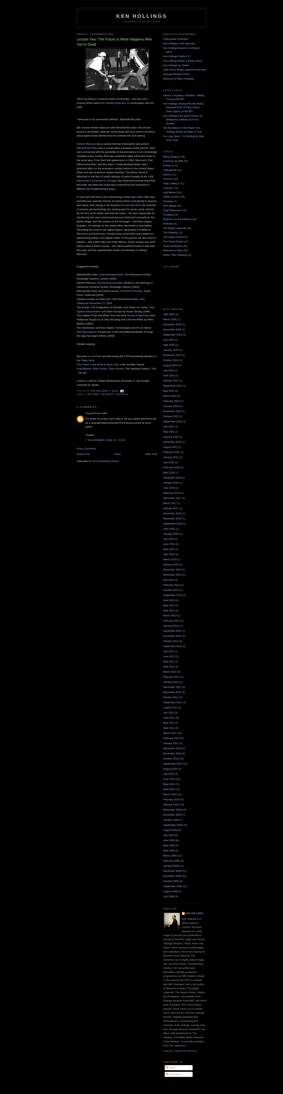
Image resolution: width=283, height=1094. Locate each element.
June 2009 (169, 840)
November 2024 (172, 355)
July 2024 (168, 370)
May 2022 (168, 431)
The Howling (170, 232)
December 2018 (172, 477)
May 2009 (168, 845)
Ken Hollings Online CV (176, 56)
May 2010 (168, 784)
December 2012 (172, 630)
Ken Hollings (141, 16)
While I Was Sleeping (175, 254)
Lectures (93, 394)
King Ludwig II (171, 183)
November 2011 (172, 692)
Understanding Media (111, 274)
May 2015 (168, 549)
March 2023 (170, 395)
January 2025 (171, 349)
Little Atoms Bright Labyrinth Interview (184, 69)
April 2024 (169, 375)
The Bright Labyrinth (114, 394)
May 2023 (168, 390)
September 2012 (172, 646)
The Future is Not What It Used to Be (98, 364)
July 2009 (168, 835)
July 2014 (168, 579)
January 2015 (171, 564)
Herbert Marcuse (86, 143)
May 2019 (168, 472)
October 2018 (171, 482)
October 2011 (171, 697)
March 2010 (170, 794)
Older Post (151, 454)
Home (117, 454)
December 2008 (172, 870)
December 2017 (172, 498)
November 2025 (172, 329)
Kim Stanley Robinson (113, 103)
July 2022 (168, 426)
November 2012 (172, 636)
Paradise (168, 201)
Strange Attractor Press (176, 74)
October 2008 (171, 881)
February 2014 (171, 584)
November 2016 (172, 518)
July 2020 (168, 462)
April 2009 (169, 850)
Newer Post (83, 454)
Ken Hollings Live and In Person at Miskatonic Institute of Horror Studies (182, 119)
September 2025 (172, 334)
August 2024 (170, 365)
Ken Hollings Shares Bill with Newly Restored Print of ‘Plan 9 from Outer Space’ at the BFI (183, 107)
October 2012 (171, 641)
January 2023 (171, 406)
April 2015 (169, 554)
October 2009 (171, 819)
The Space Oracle (173, 237)
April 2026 (169, 314)
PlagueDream (93, 413)
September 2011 (172, 702)
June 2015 (169, 544)
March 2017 (170, 503)
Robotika (168, 223)
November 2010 (172, 753)
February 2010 (171, 799)
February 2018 (171, 493)
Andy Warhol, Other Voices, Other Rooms (100, 368)
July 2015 (168, 538)
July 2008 (168, 896)
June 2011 (169, 717)
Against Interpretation (89, 311)
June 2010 (169, 779)
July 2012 (168, 651)
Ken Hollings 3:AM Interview (179, 43)
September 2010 (172, 763)
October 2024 (171, 360)
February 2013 (171, 620)
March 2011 (170, 733)
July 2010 (168, 773)
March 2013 (170, 615)
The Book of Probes (131, 291)
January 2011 (171, 743)
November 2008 (172, 876)
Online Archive (171, 196)
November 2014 (172, 574)
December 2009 (172, 809)
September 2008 (172, 886)
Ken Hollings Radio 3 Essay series (182, 60)
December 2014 (172, 569)
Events (167, 165)
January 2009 (171, 865)
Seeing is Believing (138, 315)
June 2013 (169, 600)
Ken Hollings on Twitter (176, 65)
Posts (170, 1067)
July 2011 (168, 712)
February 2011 (171, 738)
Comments (173, 1074)
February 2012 (171, 676)
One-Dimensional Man (109, 282)
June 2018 (169, 487)
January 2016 (171, 533)
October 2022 (171, 416)
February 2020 (171, 467)
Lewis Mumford (132, 205)
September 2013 (172, 595)
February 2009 (171, 860)
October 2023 (171, 380)
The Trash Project (173, 241)
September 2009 (172, 824)
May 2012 (168, 661)
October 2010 (171, 758)
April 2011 (169, 727)
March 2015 (170, 559)
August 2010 (170, 768)
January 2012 (171, 681)
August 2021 (170, 447)
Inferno (167, 174)
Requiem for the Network (177, 219)
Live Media (169, 192)
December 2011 (172, 687)
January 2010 (171, 804)
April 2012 (169, 666)
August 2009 (170, 830)
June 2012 (169, 656)
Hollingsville (170, 170)
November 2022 (172, 411)
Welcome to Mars (173, 250)
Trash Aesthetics (172, 246)
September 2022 (172, 421)
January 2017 (171, 508)
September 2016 (172, 523)
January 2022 (171, 436)
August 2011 (170, 707)
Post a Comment (86, 448)
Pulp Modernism (172, 210)
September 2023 (172, 385)
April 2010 (169, 789)
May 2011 (168, 722)
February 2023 (171, 401)
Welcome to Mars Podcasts (178, 78)
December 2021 (172, 441)
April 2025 (169, 344)
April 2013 (169, 610)
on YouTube (94, 356)
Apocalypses (89, 331)
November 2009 (172, 814)
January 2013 (171, 625)
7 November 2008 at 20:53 (105, 440)
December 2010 (172, 748)
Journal (167, 178)
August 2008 (170, 891)
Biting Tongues (171, 156)
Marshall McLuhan (87, 148)
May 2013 (168, 605)
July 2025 (168, 339)
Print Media (169, 205)
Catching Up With (173, 161)
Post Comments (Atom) (105, 461)
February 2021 (171, 452)
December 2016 (172, 513)
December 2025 (172, 324)
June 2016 (169, 528)
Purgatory (168, 214)
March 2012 (170, 671)
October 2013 (171, 590)
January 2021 (171, 457)
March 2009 (170, 855)
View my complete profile (180, 1051)
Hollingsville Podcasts (175, 39)
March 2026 (170, 319)
